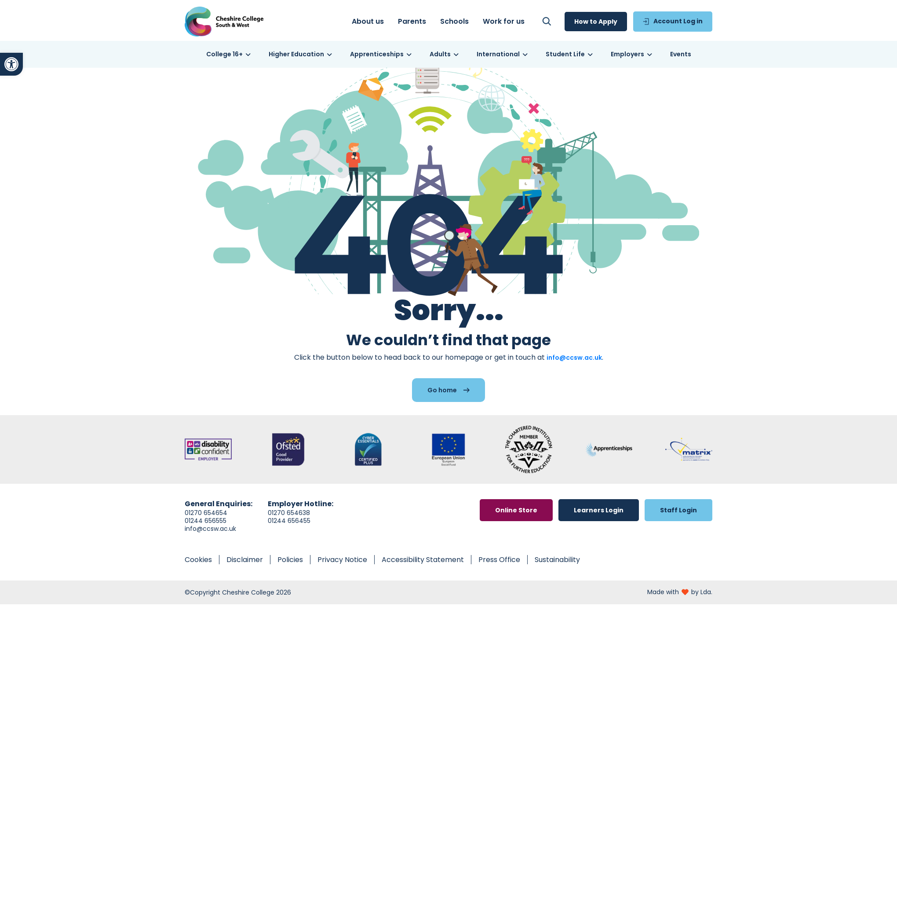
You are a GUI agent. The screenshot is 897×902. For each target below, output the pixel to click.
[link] (11, 64)
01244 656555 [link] (205, 530)
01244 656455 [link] (289, 530)
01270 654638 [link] (289, 522)
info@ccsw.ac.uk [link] (574, 366)
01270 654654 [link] (206, 522)
